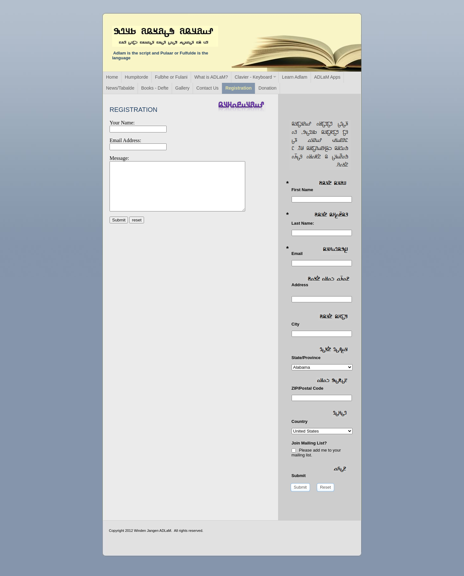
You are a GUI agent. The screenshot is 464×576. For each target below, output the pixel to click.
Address (321, 281)
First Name (320, 186)
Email (320, 251)
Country (319, 417)
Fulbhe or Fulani (171, 77)
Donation (267, 88)
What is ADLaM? (211, 77)
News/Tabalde (120, 88)
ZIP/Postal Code (320, 384)
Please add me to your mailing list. (316, 452)
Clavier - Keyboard (253, 77)
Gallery (182, 88)
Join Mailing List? (309, 443)
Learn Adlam (294, 77)
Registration (238, 88)
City (320, 319)
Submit (319, 472)
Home (112, 77)
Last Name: (320, 219)
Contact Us (207, 88)
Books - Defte (155, 88)
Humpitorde (136, 77)
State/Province (320, 353)
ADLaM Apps (327, 77)
